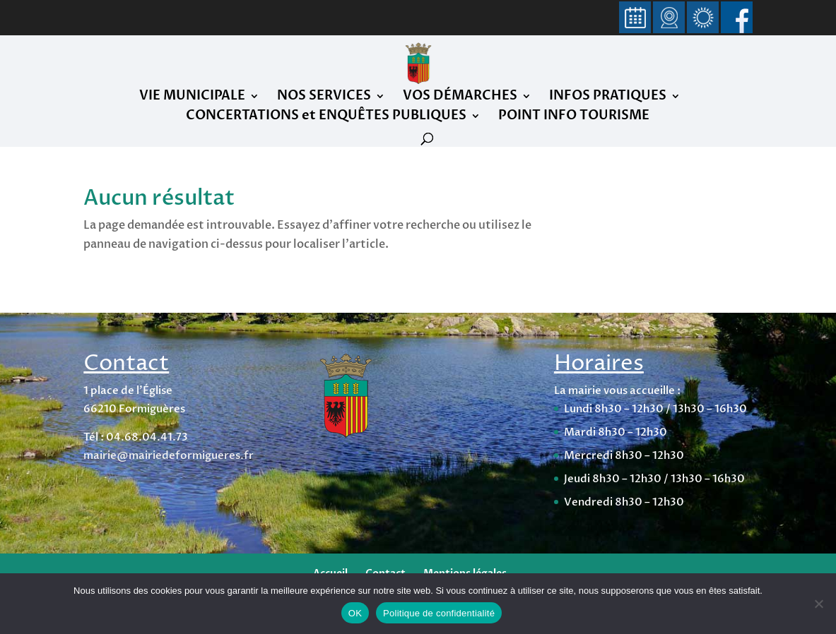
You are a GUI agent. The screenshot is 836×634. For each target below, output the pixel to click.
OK (355, 613)
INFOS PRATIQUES (607, 97)
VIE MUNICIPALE (192, 97)
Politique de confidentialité (439, 613)
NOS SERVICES (324, 97)
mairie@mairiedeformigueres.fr (168, 455)
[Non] (818, 604)
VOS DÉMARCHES (460, 97)
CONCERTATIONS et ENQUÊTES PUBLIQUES (326, 117)
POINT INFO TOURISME (573, 117)
